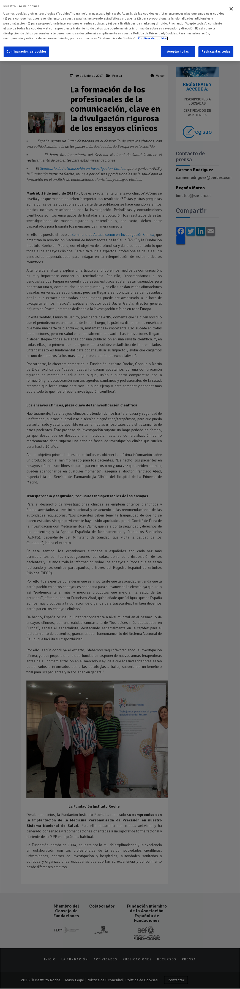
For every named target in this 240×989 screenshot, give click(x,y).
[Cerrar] (231, 8)
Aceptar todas (178, 50)
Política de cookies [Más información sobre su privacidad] (153, 37)
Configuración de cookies (26, 50)
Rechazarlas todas (215, 50)
